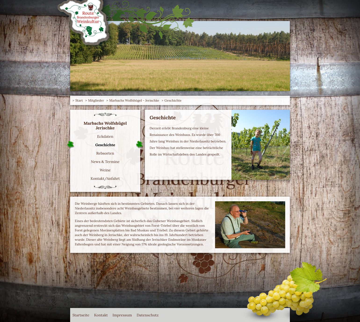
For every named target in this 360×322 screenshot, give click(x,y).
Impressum (122, 315)
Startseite (80, 315)
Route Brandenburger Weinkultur (91, 23)
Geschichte (173, 100)
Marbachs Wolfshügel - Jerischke (134, 100)
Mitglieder (96, 100)
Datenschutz (148, 315)
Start (79, 100)
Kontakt (101, 315)
